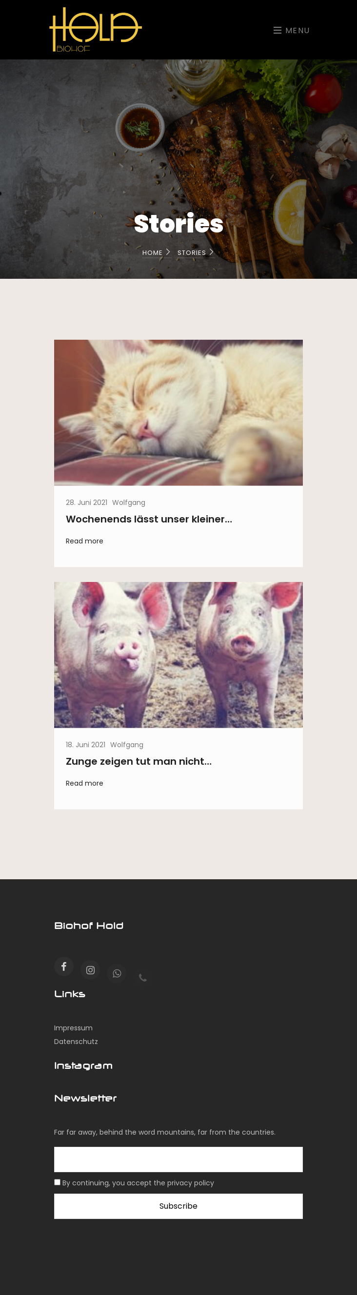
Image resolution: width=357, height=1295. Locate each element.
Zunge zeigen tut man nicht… (139, 766)
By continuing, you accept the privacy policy (138, 1183)
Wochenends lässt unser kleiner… (149, 523)
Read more (84, 545)
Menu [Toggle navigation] (292, 30)
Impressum (73, 1028)
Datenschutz (76, 1041)
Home (157, 252)
